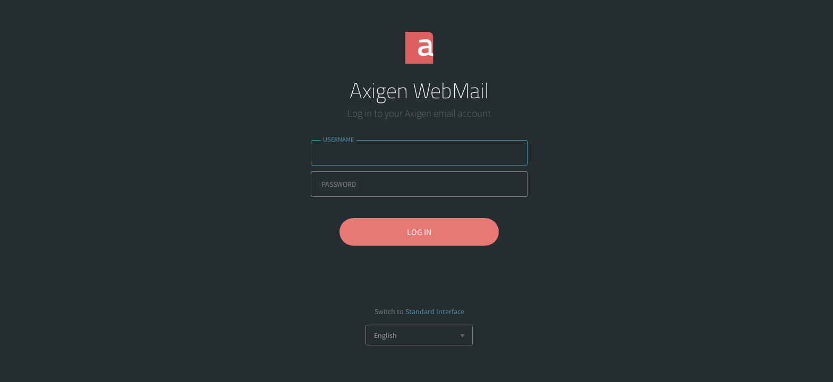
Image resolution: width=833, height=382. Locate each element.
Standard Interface (434, 311)
